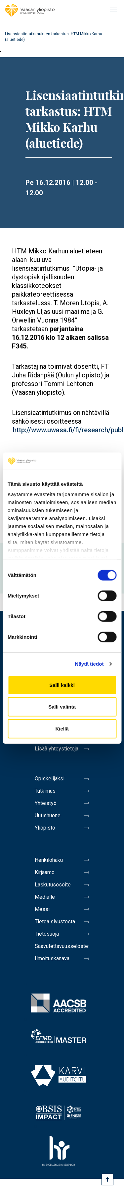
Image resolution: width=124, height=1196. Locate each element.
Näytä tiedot (89, 664)
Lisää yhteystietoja (56, 748)
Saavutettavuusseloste (61, 946)
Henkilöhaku (49, 860)
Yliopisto (45, 828)
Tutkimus (45, 791)
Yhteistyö (46, 803)
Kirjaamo (45, 872)
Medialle (45, 897)
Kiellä (61, 728)
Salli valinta (62, 707)
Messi (42, 909)
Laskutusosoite (53, 884)
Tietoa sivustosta (55, 921)
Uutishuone (48, 815)
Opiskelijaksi (49, 778)
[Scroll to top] (107, 1179)
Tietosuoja (47, 934)
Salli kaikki (62, 685)
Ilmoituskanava (52, 958)
